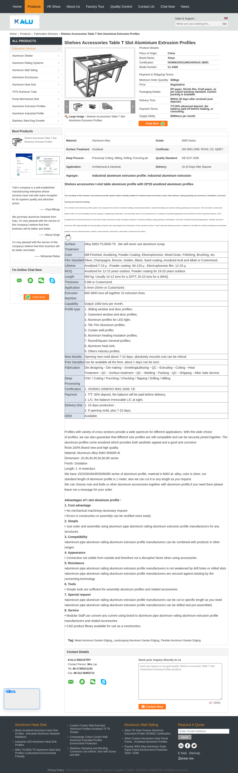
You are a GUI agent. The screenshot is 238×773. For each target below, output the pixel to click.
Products (34, 6)
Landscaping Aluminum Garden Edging (136, 640)
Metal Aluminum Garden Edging (93, 640)
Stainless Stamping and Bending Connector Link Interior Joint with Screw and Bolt (93, 751)
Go (225, 23)
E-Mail (182, 753)
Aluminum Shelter (22, 55)
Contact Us (146, 6)
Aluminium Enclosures (25, 77)
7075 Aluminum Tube (24, 91)
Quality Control (121, 6)
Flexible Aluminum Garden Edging (181, 640)
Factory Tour (95, 6)
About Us (73, 6)
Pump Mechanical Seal (25, 99)
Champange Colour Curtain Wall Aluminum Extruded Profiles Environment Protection (89, 740)
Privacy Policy (56, 770)
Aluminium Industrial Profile (28, 113)
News (185, 6)
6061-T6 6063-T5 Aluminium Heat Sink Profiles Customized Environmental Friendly (38, 753)
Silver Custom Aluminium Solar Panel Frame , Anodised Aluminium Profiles (146, 740)
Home (17, 6)
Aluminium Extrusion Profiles (29, 106)
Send (184, 737)
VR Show (54, 6)
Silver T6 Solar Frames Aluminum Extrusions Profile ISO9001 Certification (148, 732)
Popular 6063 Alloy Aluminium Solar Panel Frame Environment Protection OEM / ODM (146, 750)
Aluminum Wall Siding (25, 70)
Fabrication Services (46, 33)
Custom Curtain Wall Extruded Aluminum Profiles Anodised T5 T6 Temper (90, 729)
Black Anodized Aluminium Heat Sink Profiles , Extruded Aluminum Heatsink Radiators (37, 733)
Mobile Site (186, 758)
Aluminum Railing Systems (27, 63)
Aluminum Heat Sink (24, 84)
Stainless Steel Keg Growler (28, 120)
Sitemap (194, 753)
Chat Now (167, 6)
